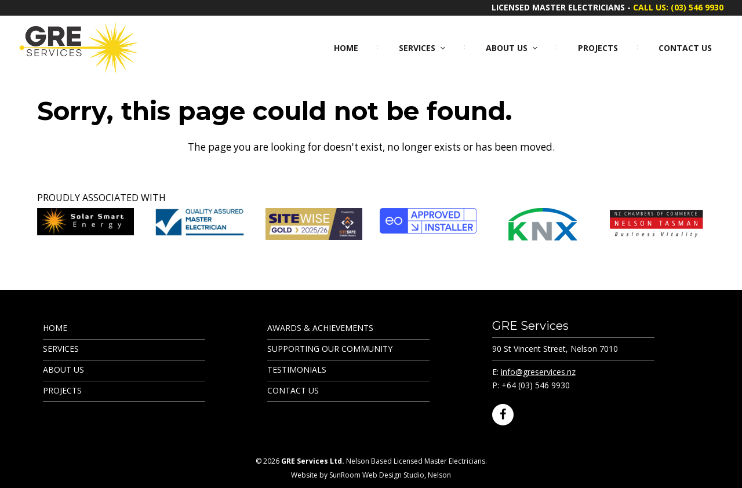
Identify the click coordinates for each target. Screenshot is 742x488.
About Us (63, 369)
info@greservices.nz (538, 371)
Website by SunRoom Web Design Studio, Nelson (371, 475)
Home (55, 327)
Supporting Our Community (329, 348)
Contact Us (293, 390)
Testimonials (296, 369)
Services (61, 348)
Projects (62, 390)
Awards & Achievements (320, 327)
